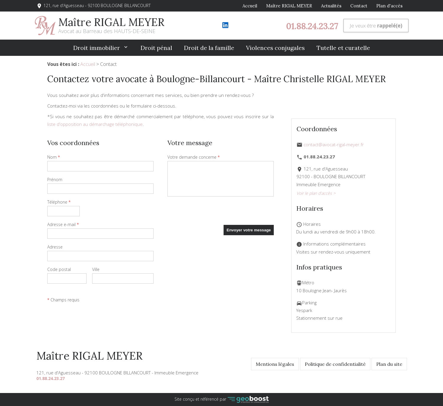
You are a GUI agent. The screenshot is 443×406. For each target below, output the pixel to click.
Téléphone (59, 202)
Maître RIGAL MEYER (289, 6)
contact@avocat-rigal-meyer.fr (334, 144)
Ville (96, 269)
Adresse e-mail (63, 224)
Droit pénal (156, 47)
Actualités (331, 6)
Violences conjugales (275, 47)
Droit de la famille (209, 47)
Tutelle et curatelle (343, 47)
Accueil (249, 6)
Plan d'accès (389, 6)
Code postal (59, 269)
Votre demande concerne (193, 157)
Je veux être (376, 25)
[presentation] (212, 213)
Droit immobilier (97, 47)
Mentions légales (275, 364)
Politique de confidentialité (335, 364)
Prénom (54, 179)
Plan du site (389, 364)
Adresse (55, 247)
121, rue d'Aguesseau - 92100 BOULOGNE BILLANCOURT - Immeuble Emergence (117, 373)
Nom (53, 157)
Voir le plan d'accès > (316, 193)
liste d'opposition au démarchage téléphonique (95, 124)
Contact (358, 6)
